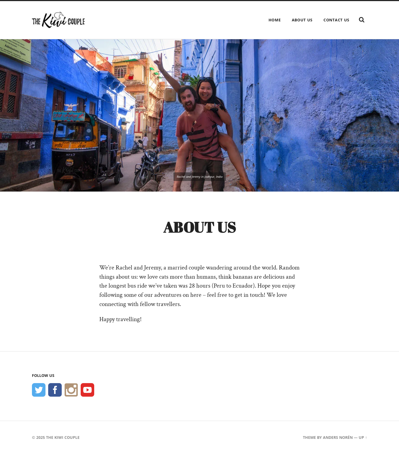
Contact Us (336, 19)
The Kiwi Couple (63, 437)
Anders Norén (338, 437)
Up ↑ (363, 437)
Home (275, 19)
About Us (302, 19)
